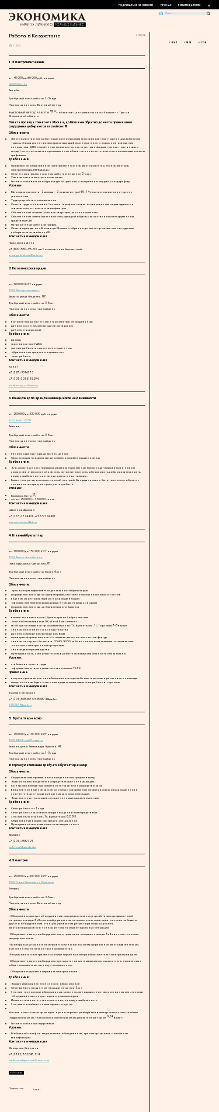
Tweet (36, 1089)
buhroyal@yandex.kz (22, 846)
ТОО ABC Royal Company (26, 740)
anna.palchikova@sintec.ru (26, 255)
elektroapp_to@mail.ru (23, 385)
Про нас (166, 5)
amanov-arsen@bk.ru (23, 522)
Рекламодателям (189, 5)
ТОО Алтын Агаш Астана (26, 557)
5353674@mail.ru (20, 704)
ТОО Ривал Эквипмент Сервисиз (31, 882)
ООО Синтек (18, 83)
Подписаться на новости (136, 5)
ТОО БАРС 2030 (20, 420)
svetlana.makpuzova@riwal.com (29, 1060)
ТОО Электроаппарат (24, 290)
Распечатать (16, 1073)
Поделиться (16, 1088)
